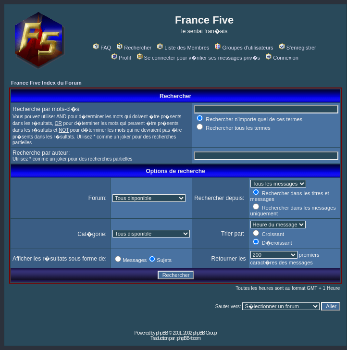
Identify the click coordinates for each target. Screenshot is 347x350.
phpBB (162, 333)
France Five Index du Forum (46, 83)
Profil (121, 58)
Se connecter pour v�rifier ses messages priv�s (198, 58)
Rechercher (134, 47)
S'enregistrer (297, 47)
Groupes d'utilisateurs (244, 47)
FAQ (102, 47)
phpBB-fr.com (189, 338)
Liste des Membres (183, 47)
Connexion (282, 58)
